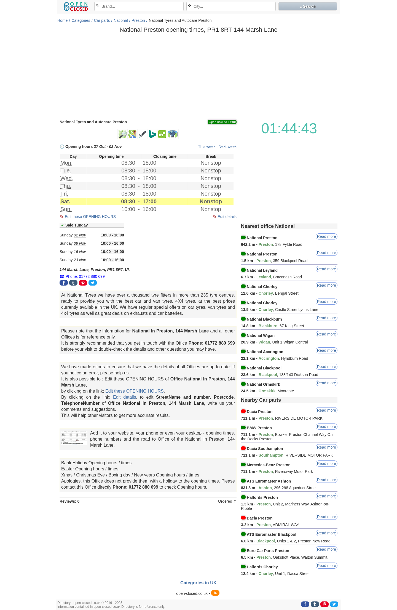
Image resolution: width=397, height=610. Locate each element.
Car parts (102, 20)
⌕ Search (308, 6)
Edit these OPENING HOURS (90, 216)
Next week (228, 146)
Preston (138, 20)
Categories (80, 20)
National (121, 20)
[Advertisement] (198, 75)
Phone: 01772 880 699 (85, 276)
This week (206, 146)
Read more (326, 236)
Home (62, 20)
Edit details (227, 216)
